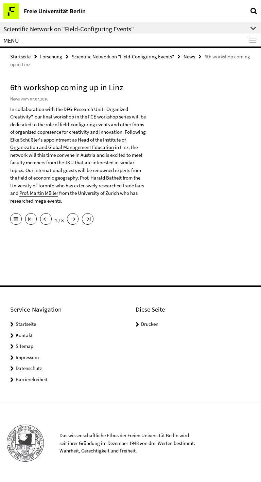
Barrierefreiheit (32, 379)
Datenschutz (29, 368)
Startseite (20, 56)
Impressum (27, 357)
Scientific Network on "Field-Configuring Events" (123, 56)
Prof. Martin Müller (38, 193)
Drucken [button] (149, 324)
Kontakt (24, 335)
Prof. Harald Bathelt (101, 177)
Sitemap (24, 346)
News (189, 56)
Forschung (51, 56)
